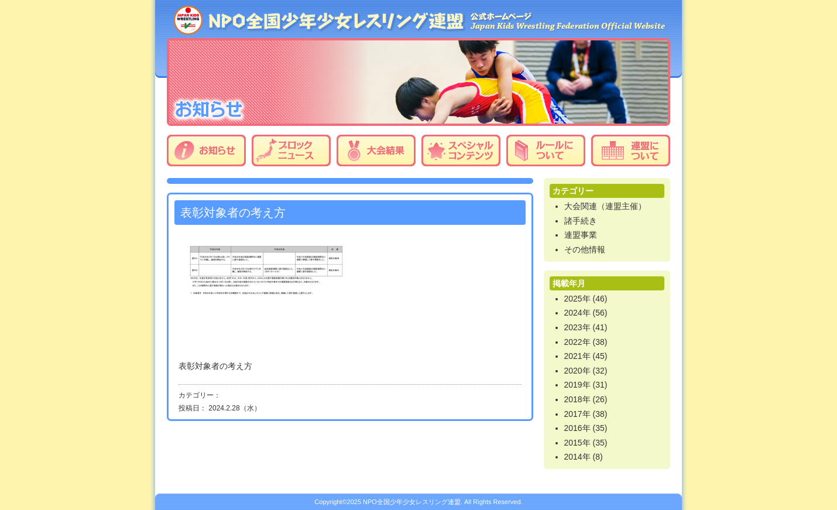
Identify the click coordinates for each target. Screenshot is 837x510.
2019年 (577, 384)
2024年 (577, 312)
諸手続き (580, 220)
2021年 (577, 356)
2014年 (577, 456)
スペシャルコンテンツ (460, 150)
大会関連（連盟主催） (605, 206)
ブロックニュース (291, 150)
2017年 (577, 414)
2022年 (577, 342)
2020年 (577, 370)
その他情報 (584, 249)
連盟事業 (580, 234)
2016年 (577, 428)
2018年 (577, 399)
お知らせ (206, 150)
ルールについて (545, 150)
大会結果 (376, 150)
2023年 (577, 327)
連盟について (630, 150)
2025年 (577, 298)
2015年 (577, 442)
